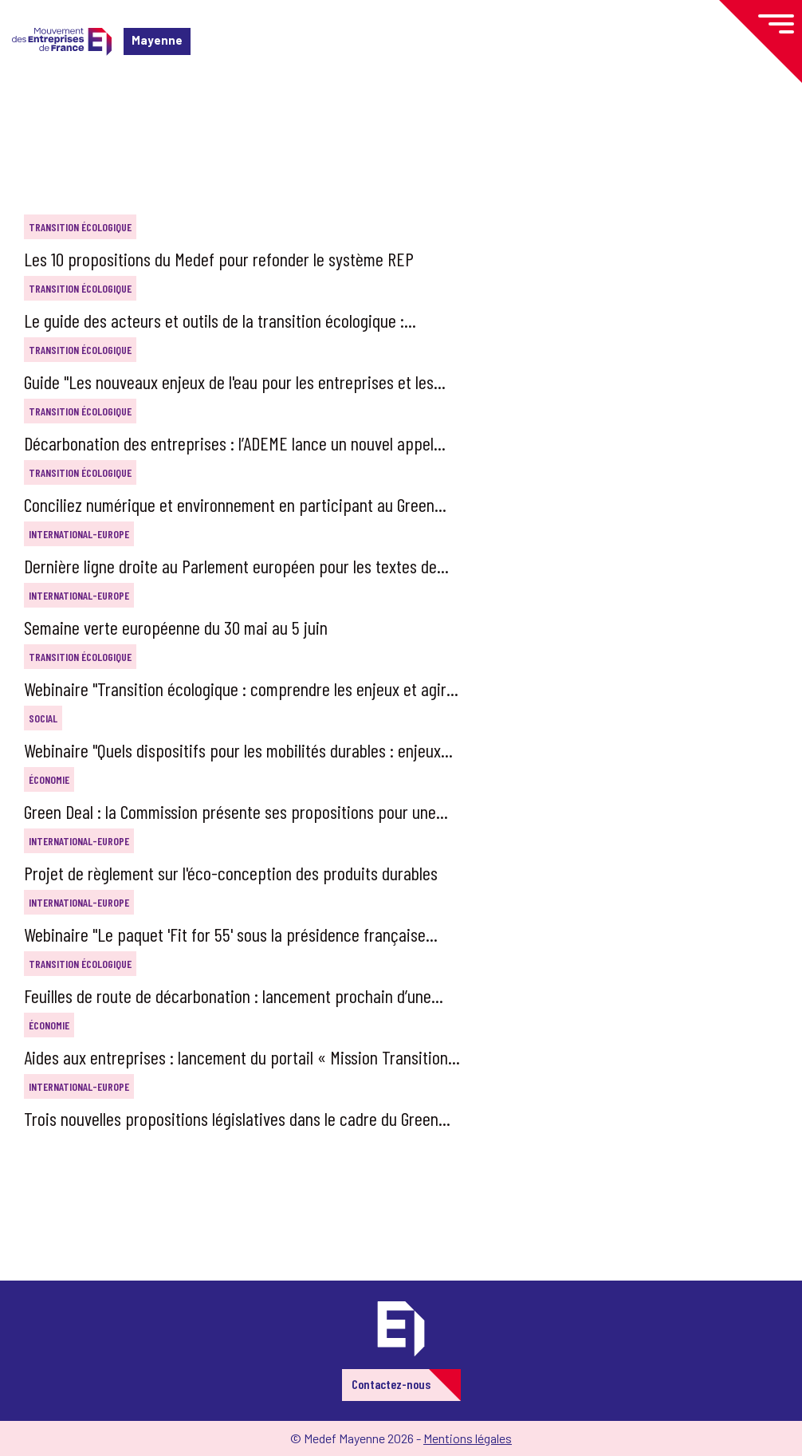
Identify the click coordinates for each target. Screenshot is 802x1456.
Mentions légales (467, 1438)
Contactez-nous (391, 1383)
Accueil (38, 107)
